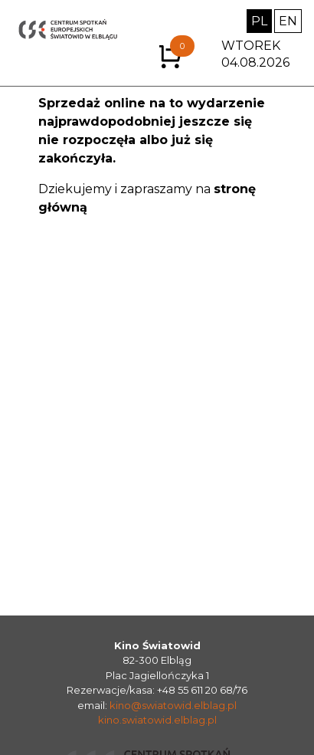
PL (259, 21)
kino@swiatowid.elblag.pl (173, 705)
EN (288, 21)
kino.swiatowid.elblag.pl (157, 720)
